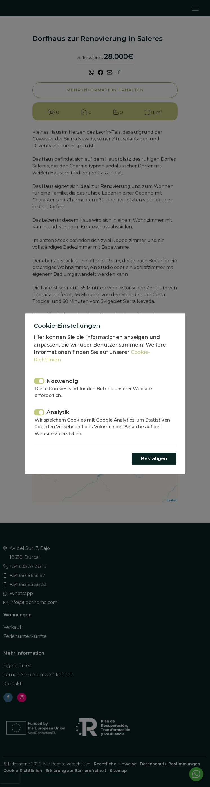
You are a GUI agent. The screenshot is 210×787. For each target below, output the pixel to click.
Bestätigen (154, 458)
